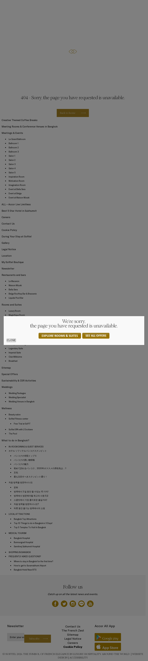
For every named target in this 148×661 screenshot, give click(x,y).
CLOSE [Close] (11, 340)
